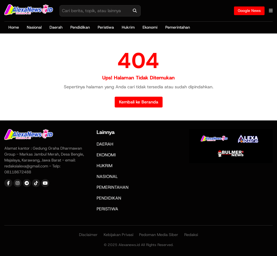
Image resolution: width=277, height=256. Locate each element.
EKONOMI (106, 155)
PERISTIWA (107, 209)
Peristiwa (106, 27)
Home (13, 27)
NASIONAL (107, 176)
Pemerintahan (177, 27)
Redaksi (191, 234)
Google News (249, 10)
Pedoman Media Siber (158, 234)
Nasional (34, 27)
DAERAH (105, 144)
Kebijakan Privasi (118, 234)
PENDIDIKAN (109, 198)
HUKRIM (105, 166)
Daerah (56, 27)
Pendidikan (80, 27)
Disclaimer (88, 234)
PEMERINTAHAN (112, 187)
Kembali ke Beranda (138, 102)
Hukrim (128, 27)
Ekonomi (150, 27)
